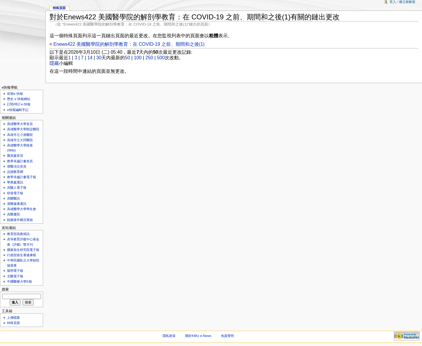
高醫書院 (13, 214)
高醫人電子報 (16, 187)
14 (90, 57)
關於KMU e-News (198, 335)
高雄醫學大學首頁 (20, 124)
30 (99, 57)
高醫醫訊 (13, 198)
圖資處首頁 (15, 155)
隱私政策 (169, 335)
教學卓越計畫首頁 (20, 161)
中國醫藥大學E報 (19, 281)
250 (149, 57)
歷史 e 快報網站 (20, 99)
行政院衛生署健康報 (21, 255)
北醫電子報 (15, 276)
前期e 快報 (15, 93)
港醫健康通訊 (16, 203)
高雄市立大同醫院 (20, 140)
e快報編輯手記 (17, 110)
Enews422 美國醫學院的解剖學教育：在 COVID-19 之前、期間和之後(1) (129, 44)
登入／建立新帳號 (402, 2)
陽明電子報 (15, 270)
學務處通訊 (15, 182)
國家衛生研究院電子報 (23, 250)
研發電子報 (15, 193)
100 (138, 57)
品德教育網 (15, 171)
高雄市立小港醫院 (20, 134)
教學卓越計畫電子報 (21, 177)
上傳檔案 (13, 317)
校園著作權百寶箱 (20, 220)
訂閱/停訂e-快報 (18, 104)
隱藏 (54, 63)
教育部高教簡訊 (18, 234)
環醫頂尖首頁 (16, 166)
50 (127, 57)
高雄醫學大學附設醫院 (23, 129)
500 (161, 57)
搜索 (5, 289)
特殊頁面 (59, 8)
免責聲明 (227, 335)
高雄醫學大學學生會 (21, 209)
